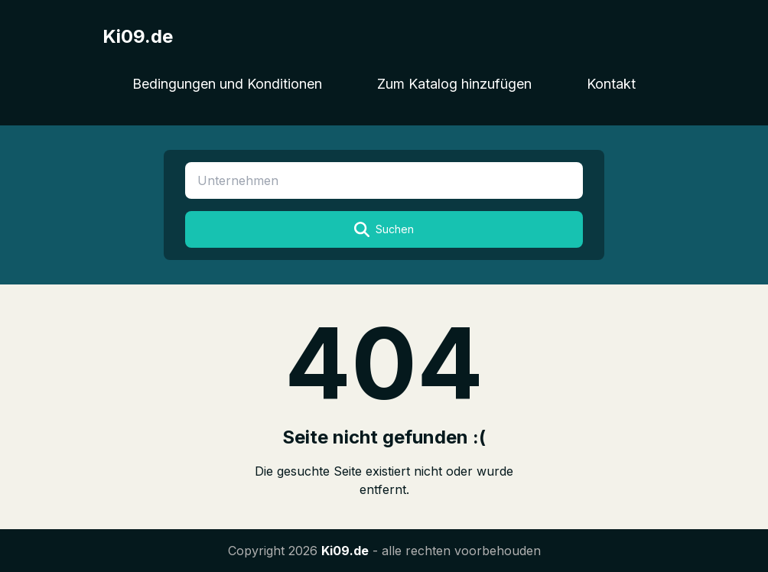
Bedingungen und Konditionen (227, 84)
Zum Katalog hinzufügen (454, 84)
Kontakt (611, 84)
